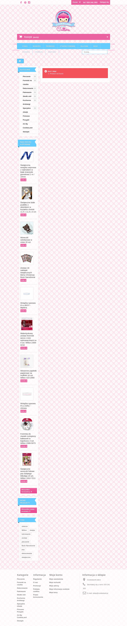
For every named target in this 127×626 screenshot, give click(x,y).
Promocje (50, 46)
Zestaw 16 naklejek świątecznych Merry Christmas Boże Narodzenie (27, 272)
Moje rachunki (55, 582)
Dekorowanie (28, 88)
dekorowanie (27, 553)
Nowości (37, 46)
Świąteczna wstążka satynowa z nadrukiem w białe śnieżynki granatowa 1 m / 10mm (28, 171)
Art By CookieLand (27, 126)
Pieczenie (26, 76)
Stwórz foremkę (67, 46)
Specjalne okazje (27, 110)
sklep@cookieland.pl (100, 593)
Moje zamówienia (56, 579)
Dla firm (84, 46)
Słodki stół (27, 96)
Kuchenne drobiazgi (27, 102)
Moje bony (53, 592)
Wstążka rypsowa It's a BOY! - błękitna (28, 305)
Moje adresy (54, 586)
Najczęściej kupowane (25, 143)
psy (23, 550)
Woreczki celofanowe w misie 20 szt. (26, 239)
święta (32, 530)
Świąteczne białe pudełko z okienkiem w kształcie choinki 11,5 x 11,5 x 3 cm (28, 207)
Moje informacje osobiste (59, 589)
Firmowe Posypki (26, 118)
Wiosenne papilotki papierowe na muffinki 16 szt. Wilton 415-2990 (28, 374)
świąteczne (26, 557)
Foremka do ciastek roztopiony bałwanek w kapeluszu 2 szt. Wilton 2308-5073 (28, 438)
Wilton (24, 530)
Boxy (95, 46)
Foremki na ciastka (27, 82)
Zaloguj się (104, 2)
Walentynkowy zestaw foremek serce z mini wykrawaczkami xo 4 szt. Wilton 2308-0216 (28, 339)
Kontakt (52, 52)
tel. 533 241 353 (90, 2)
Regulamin (37, 579)
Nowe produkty (25, 501)
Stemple (26, 52)
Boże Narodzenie (28, 546)
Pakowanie (27, 92)
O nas (25, 46)
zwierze (25, 526)
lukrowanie (26, 534)
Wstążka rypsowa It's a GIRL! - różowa (28, 405)
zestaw (24, 538)
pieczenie (25, 542)
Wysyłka (39, 52)
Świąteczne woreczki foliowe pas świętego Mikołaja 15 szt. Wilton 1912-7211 (28, 473)
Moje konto (55, 574)
